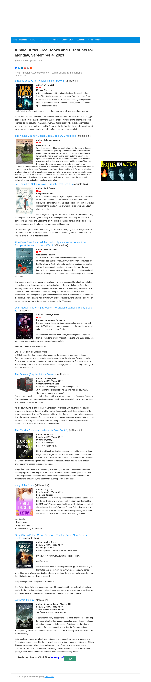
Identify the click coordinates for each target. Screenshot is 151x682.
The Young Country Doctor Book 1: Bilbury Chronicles (45, 135)
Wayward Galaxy (24, 599)
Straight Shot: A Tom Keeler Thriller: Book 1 (39, 80)
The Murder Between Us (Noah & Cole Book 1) (41, 430)
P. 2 (40, 40)
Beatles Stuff (67, 40)
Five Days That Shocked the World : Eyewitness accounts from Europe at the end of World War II (50, 244)
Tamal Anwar (49, 677)
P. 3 (47, 40)
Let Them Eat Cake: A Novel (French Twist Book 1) (44, 184)
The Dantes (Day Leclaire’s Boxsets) (35, 374)
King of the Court (24, 485)
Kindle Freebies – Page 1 (24, 40)
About (55, 40)
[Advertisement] (74, 17)
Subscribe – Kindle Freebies (89, 40)
